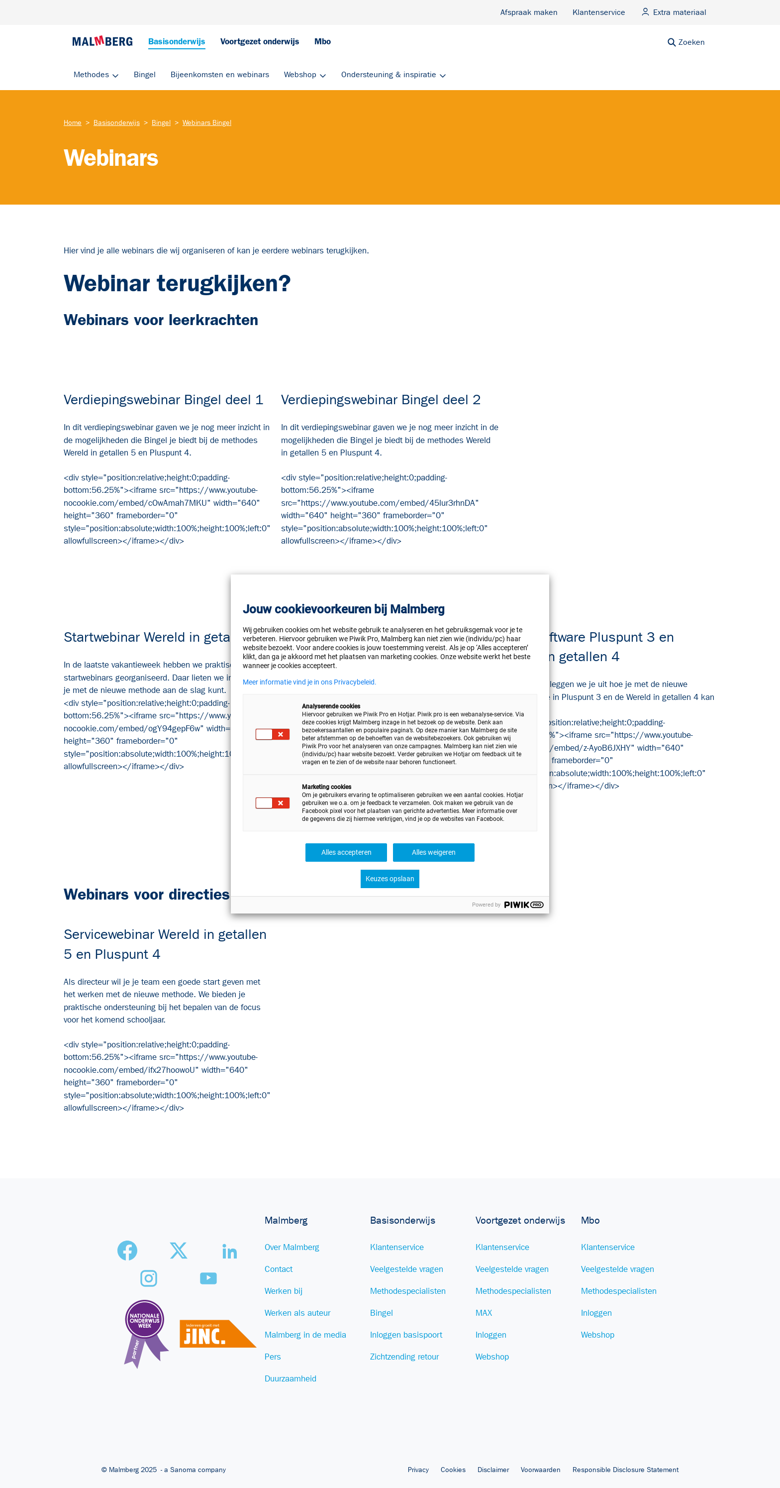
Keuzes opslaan (390, 879)
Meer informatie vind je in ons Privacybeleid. (310, 682)
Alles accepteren (346, 852)
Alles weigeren (434, 852)
